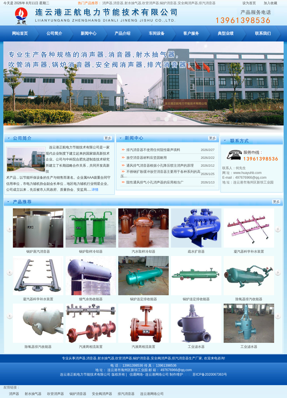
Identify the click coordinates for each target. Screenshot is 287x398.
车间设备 (157, 33)
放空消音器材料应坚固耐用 (146, 158)
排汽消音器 (126, 394)
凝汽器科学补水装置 (249, 251)
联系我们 (263, 33)
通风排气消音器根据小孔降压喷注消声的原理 (160, 165)
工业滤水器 (196, 347)
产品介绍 (122, 33)
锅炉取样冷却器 (91, 251)
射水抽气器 (33, 394)
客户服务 (191, 33)
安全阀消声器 (102, 394)
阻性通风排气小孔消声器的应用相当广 (155, 182)
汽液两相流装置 (91, 347)
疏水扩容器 (196, 251)
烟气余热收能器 (91, 299)
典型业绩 (225, 33)
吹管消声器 (55, 394)
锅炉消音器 (78, 394)
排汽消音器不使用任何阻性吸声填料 (153, 150)
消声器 (14, 394)
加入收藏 (270, 3)
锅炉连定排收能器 (143, 299)
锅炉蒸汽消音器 (38, 251)
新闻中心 (88, 33)
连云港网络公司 (152, 394)
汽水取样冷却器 (143, 251)
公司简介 (54, 33)
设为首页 (249, 3)
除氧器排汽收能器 (248, 299)
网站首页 (20, 33)
